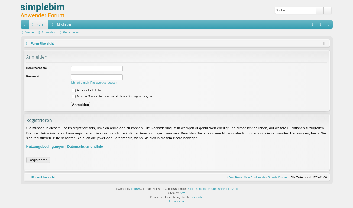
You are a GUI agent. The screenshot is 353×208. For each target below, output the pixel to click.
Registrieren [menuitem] (329, 26)
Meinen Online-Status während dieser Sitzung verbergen (112, 96)
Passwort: (33, 76)
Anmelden (48, 32)
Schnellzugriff (26, 26)
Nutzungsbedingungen (45, 146)
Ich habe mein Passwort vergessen (94, 82)
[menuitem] (266, 177)
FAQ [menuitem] (314, 26)
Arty (182, 192)
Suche (320, 10)
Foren (41, 24)
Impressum (176, 201)
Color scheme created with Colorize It (213, 188)
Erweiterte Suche (327, 10)
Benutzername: (37, 68)
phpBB (135, 188)
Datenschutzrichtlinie (85, 146)
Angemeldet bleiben (87, 90)
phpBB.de (196, 197)
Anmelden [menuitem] (321, 26)
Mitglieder (64, 24)
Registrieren (71, 32)
